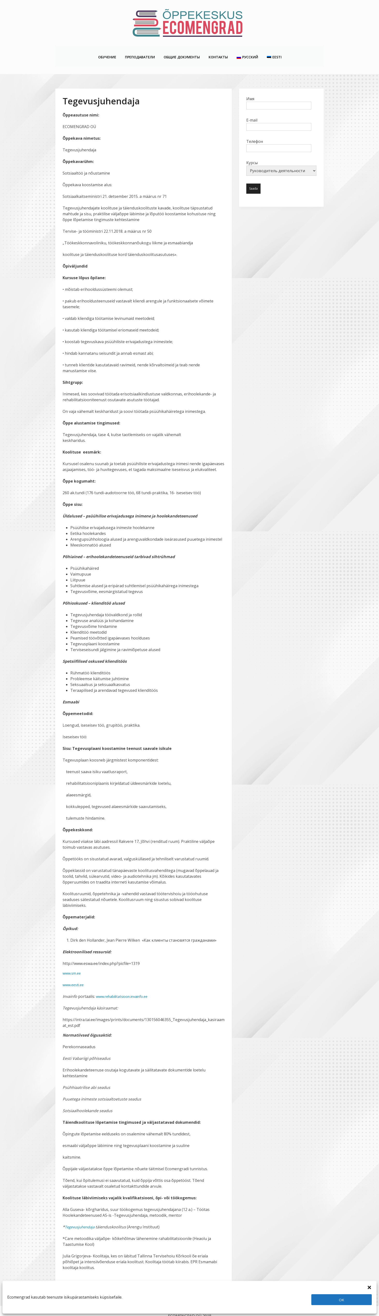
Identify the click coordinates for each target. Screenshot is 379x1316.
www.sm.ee (72, 963)
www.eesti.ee (74, 974)
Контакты (218, 51)
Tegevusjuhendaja (81, 1216)
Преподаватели (140, 51)
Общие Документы (181, 51)
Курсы (281, 158)
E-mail (278, 113)
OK (341, 1299)
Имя (278, 92)
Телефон (278, 135)
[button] (369, 1287)
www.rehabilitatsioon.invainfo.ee (125, 986)
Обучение (107, 51)
